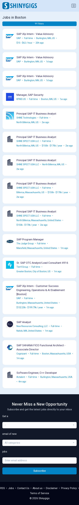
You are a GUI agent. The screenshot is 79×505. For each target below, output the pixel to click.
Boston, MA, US (49, 99)
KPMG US (21, 99)
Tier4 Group (22, 267)
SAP (18, 38)
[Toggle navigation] (74, 6)
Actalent (20, 377)
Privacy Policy (69, 488)
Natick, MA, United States (29, 331)
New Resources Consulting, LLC (32, 326)
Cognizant (21, 353)
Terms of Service (39, 493)
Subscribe (39, 470)
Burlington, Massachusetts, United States (37, 303)
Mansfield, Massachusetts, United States (36, 248)
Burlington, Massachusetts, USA (56, 377)
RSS (2, 488)
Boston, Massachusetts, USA (56, 353)
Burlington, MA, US (45, 38)
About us (37, 488)
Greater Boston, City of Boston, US (33, 271)
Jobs (11, 488)
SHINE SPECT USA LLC (27, 141)
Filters (39, 23)
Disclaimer (52, 488)
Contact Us (23, 488)
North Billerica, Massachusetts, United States (38, 220)
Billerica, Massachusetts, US (30, 192)
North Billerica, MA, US (27, 122)
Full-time (28, 38)
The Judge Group (25, 243)
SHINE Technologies (26, 117)
